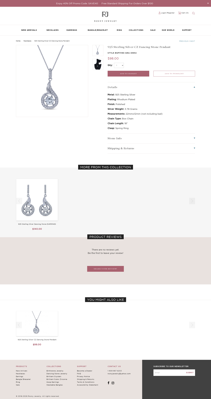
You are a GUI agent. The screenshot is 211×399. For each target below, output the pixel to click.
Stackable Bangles (55, 385)
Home (18, 41)
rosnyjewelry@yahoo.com (119, 373)
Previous (183, 41)
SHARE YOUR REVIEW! (105, 269)
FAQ (79, 373)
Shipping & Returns (85, 379)
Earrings (72, 30)
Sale (153, 30)
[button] (192, 201)
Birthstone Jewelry (55, 371)
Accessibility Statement (87, 385)
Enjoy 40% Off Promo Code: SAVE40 (77, 3)
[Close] (208, 3)
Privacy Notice (83, 376)
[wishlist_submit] (174, 74)
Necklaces (53, 30)
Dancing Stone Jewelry (57, 373)
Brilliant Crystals (54, 376)
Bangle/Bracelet (98, 30)
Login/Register (168, 13)
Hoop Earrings (53, 382)
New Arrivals (29, 30)
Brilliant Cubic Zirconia (57, 379)
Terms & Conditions (85, 382)
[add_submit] (128, 74)
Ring (119, 30)
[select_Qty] (119, 65)
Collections (136, 30)
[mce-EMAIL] (174, 372)
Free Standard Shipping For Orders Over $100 (127, 3)
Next (192, 41)
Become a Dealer (84, 371)
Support (187, 30)
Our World (168, 30)
